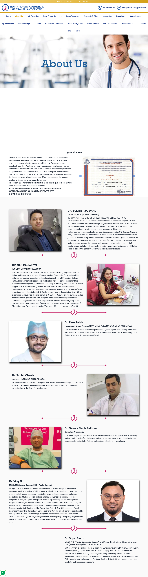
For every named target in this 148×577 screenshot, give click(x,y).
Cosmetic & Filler (91, 16)
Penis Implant (93, 23)
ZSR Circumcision (110, 23)
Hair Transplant (33, 16)
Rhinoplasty (120, 16)
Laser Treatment (72, 16)
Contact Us (141, 23)
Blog (69, 31)
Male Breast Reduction (52, 16)
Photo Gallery (127, 23)
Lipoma (38, 23)
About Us (19, 16)
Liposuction (106, 16)
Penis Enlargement (75, 23)
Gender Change (24, 23)
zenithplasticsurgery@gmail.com (131, 8)
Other (78, 31)
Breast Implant (135, 16)
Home (8, 16)
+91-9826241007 (106, 8)
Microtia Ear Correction (54, 23)
